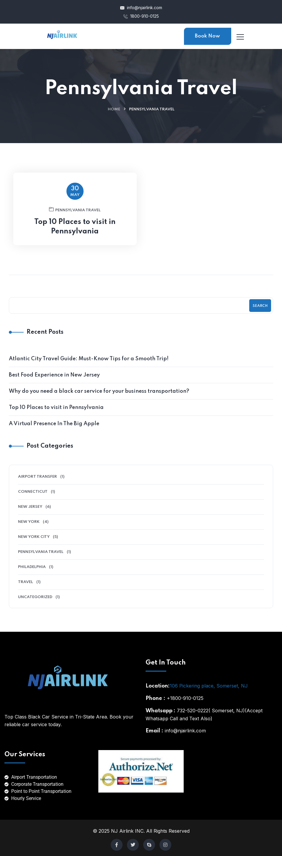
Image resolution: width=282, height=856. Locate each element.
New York (29, 522)
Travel (25, 582)
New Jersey (30, 507)
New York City (34, 537)
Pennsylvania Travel (75, 215)
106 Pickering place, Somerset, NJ (209, 686)
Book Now (207, 36)
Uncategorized (35, 597)
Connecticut (33, 492)
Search (260, 306)
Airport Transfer (37, 477)
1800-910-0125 (141, 16)
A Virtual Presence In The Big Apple (54, 423)
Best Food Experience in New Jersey (54, 375)
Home (114, 109)
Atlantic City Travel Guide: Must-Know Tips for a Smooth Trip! (89, 358)
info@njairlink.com (141, 7)
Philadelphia (32, 567)
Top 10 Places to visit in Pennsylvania (74, 232)
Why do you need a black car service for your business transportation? (99, 391)
